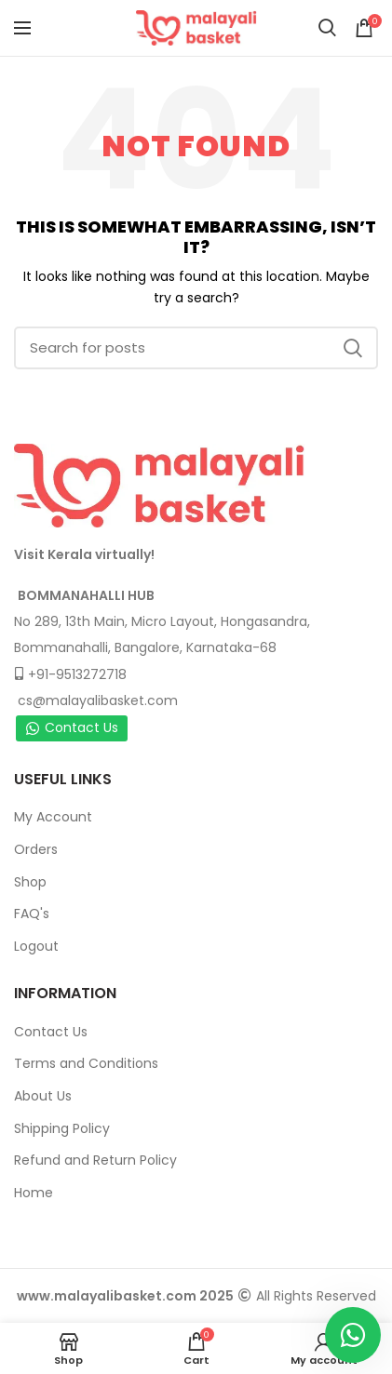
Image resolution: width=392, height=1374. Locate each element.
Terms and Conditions (86, 1063)
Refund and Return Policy (95, 1160)
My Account (53, 816)
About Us (43, 1096)
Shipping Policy (62, 1128)
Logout (36, 946)
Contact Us (71, 727)
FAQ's (31, 913)
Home (33, 1192)
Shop (30, 882)
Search (353, 348)
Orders (36, 849)
